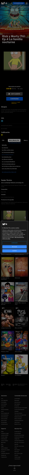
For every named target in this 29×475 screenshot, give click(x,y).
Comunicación (17, 458)
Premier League (4, 437)
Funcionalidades (18, 433)
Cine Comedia (4, 404)
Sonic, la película (19, 254)
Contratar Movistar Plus (19, 440)
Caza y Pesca (17, 422)
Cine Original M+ (4, 400)
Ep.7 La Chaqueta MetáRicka (8, 161)
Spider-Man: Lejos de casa (20, 303)
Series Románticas (4, 415)
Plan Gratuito (17, 449)
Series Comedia (4, 418)
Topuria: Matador (4, 447)
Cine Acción (3, 405)
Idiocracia (17, 278)
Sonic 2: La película (6, 254)
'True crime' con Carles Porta (20, 415)
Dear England (17, 404)
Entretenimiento (4, 424)
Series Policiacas (4, 416)
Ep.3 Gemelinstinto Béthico (8, 152)
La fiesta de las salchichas (5, 278)
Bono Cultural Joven (18, 453)
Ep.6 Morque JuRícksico (7, 159)
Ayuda (14, 469)
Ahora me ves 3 (18, 402)
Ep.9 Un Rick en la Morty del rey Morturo (11, 166)
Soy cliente (14, 94)
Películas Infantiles (4, 409)
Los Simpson (18, 375)
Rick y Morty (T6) (14, 140)
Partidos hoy (3, 455)
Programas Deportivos (19, 420)
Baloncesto (3, 442)
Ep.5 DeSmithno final (6, 157)
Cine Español (3, 402)
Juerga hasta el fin (6, 328)
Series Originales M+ (5, 413)
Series (3, 7)
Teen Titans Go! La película (6, 303)
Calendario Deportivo (5, 453)
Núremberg (17, 400)
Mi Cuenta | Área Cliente (19, 435)
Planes (16, 447)
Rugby (2, 446)
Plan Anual (17, 451)
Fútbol (13, 7)
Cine (8, 7)
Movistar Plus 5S (18, 424)
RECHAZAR (14, 246)
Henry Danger (18, 351)
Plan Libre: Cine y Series (19, 446)
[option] (8, 219)
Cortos (2, 407)
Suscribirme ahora (18, 3)
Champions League (5, 433)
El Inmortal (17, 405)
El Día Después (4, 438)
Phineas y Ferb (5, 351)
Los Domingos (17, 398)
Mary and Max (18, 328)
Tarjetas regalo (17, 457)
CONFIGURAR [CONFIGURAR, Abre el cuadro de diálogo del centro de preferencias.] (14, 242)
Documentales (4, 422)
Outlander (17, 411)
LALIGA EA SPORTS (4, 435)
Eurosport (3, 451)
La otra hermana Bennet (19, 409)
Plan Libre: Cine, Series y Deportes (19, 443)
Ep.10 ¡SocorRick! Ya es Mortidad (9, 168)
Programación (4, 457)
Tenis (2, 444)
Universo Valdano (4, 440)
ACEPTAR (14, 250)
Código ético (17, 438)
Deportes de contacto (5, 449)
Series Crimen (4, 420)
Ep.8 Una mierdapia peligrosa (8, 164)
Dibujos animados (18, 418)
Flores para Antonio (18, 413)
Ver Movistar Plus (18, 431)
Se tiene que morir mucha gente (21, 407)
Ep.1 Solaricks (5, 147)
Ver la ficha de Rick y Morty (15, 142)
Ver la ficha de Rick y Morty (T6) (9, 172)
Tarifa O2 (16, 455)
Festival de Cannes (18, 416)
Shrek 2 (3, 375)
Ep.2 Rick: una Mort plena (8, 150)
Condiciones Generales (19, 437)
